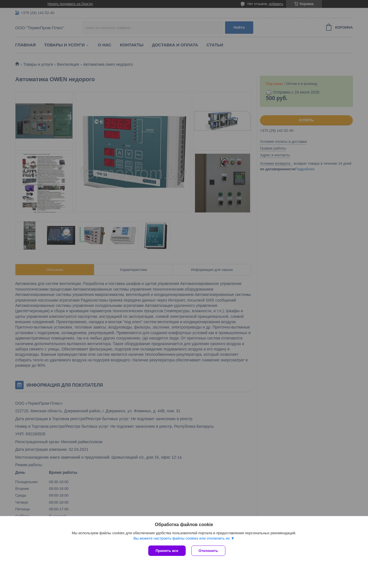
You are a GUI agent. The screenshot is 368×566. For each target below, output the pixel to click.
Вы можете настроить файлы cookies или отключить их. (182, 538)
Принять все (167, 551)
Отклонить (208, 551)
